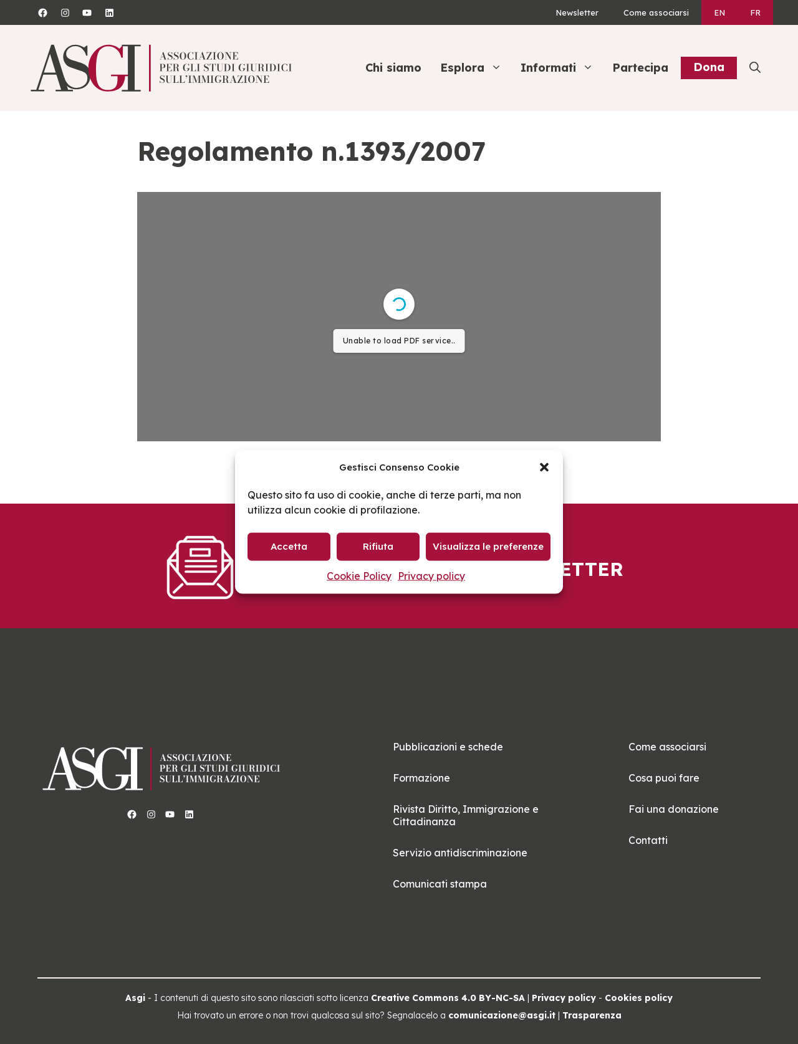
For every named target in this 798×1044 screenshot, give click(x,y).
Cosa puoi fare (663, 778)
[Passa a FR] (755, 12)
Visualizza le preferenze (488, 546)
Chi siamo (393, 67)
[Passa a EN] (719, 12)
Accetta (289, 546)
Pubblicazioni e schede (448, 746)
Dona (708, 67)
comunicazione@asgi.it (501, 1015)
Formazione (421, 778)
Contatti (648, 840)
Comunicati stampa (440, 884)
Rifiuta (378, 546)
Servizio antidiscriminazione (460, 852)
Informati (563, 68)
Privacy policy (431, 575)
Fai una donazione (673, 809)
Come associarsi (656, 12)
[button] (544, 467)
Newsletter (576, 12)
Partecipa (640, 67)
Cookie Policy (359, 575)
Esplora (477, 68)
